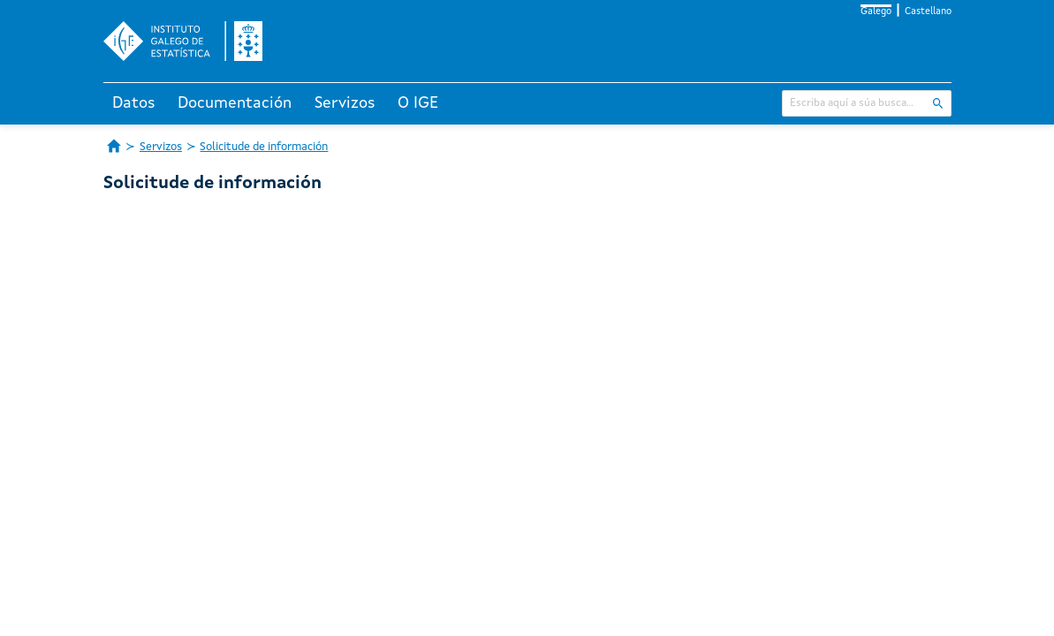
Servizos (345, 103)
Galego (876, 12)
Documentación (235, 103)
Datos (133, 103)
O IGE (418, 103)
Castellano (928, 12)
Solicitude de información (264, 147)
